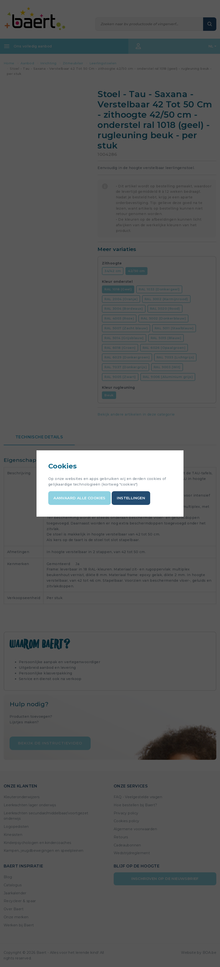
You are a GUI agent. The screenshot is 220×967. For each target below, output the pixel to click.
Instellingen (131, 498)
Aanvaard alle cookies (79, 498)
